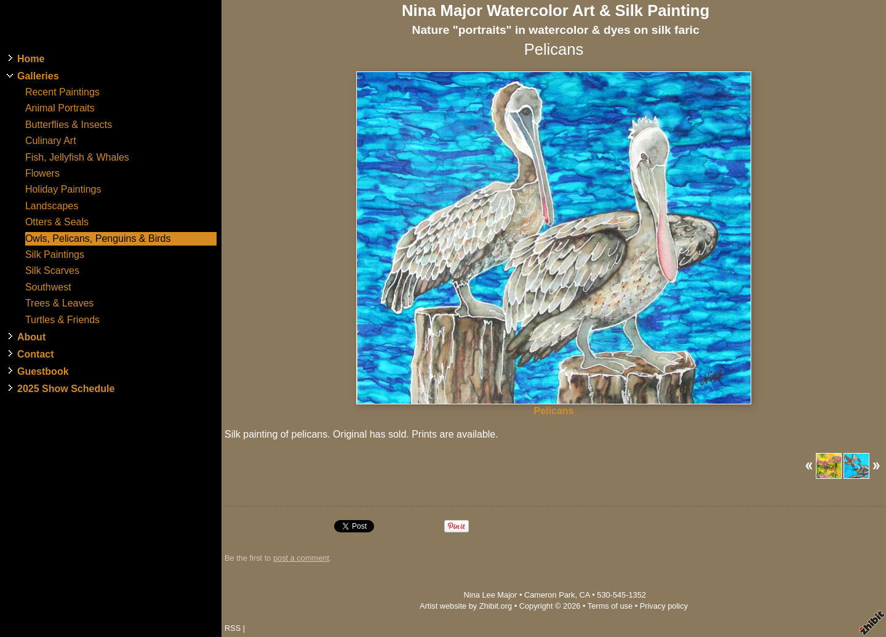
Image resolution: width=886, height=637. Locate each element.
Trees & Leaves (59, 303)
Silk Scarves (52, 270)
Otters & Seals (57, 222)
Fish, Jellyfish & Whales (77, 157)
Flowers (42, 173)
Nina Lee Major (490, 594)
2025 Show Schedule (65, 388)
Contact (35, 354)
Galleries (38, 76)
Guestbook (43, 371)
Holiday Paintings (63, 189)
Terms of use (610, 606)
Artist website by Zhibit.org (466, 606)
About (31, 337)
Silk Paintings (54, 254)
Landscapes (51, 206)
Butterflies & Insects (68, 124)
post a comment (301, 558)
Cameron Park (549, 594)
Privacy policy (664, 606)
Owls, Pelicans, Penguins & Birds (98, 238)
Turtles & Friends (62, 319)
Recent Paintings (62, 92)
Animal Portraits (60, 108)
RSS (233, 628)
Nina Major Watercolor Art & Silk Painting (555, 10)
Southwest (48, 287)
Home (30, 59)
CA (585, 594)
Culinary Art (50, 140)
